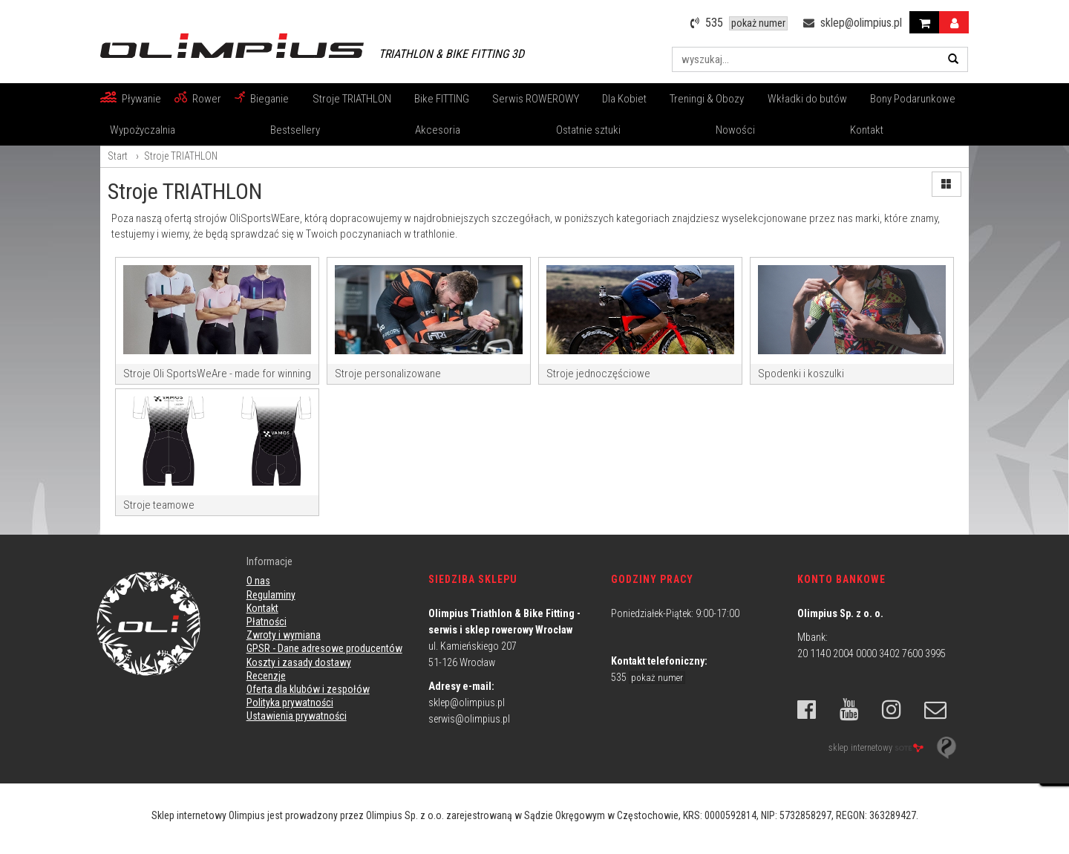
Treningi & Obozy (707, 98)
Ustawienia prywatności (296, 716)
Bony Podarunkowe (912, 98)
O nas (258, 581)
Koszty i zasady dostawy (298, 662)
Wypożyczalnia (142, 130)
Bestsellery (295, 130)
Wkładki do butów (807, 98)
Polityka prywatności (289, 702)
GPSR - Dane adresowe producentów (324, 648)
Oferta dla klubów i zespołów (308, 689)
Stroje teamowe (158, 505)
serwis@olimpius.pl (469, 719)
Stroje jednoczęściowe (598, 373)
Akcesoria (437, 130)
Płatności (266, 622)
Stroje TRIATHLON (352, 98)
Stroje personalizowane (388, 373)
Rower (206, 98)
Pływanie (141, 98)
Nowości (735, 130)
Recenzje (266, 676)
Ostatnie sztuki (588, 130)
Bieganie (269, 98)
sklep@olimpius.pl (466, 702)
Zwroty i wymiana (283, 635)
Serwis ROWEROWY (535, 98)
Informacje (269, 561)
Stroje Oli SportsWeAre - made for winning (217, 373)
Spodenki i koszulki (801, 373)
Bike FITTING (441, 98)
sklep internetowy (875, 747)
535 (648, 677)
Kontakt (866, 130)
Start (118, 156)
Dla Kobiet (624, 98)
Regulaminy (270, 595)
